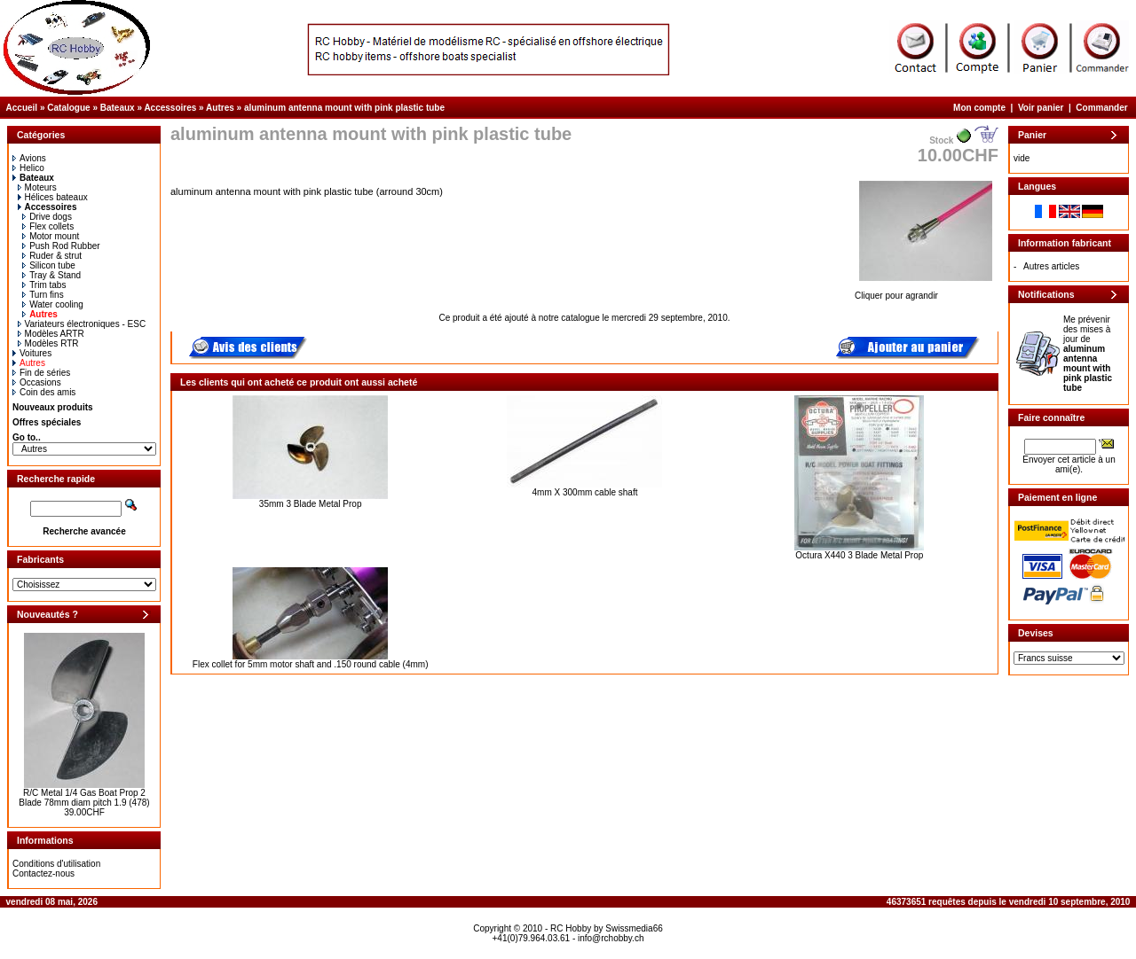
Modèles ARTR (51, 334)
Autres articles (1051, 266)
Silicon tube (48, 265)
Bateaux (117, 108)
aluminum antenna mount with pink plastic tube (344, 108)
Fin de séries (41, 373)
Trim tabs (44, 285)
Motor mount (50, 236)
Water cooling (52, 304)
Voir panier (1041, 108)
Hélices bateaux (53, 197)
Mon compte (979, 108)
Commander (1101, 108)
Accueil (22, 108)
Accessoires (170, 108)
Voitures (31, 353)
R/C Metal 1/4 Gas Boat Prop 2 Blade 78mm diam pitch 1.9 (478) (84, 797)
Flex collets (48, 226)
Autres (220, 108)
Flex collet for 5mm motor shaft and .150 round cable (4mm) (311, 664)
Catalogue (68, 108)
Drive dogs (47, 217)
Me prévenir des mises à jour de (1087, 354)
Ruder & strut (52, 256)
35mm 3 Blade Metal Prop (310, 504)
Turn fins (43, 295)
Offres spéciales (46, 422)
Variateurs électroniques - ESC (82, 324)
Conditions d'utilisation (56, 864)
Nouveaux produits (52, 407)
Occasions (36, 382)
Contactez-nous (43, 873)
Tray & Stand (51, 275)
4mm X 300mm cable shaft (585, 492)
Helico (28, 168)
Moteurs (37, 187)
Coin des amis (43, 392)
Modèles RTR (48, 343)
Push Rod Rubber (61, 246)
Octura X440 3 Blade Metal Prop (859, 555)
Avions (29, 158)
